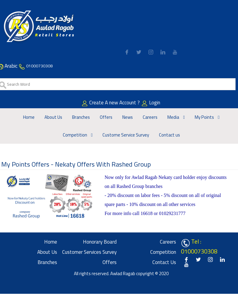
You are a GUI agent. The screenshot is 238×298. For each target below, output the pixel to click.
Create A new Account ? (119, 102)
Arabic (11, 66)
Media (173, 117)
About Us (53, 117)
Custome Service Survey (125, 135)
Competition (75, 135)
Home (29, 117)
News (127, 117)
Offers (106, 117)
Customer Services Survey (89, 252)
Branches (81, 117)
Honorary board (100, 242)
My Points (205, 117)
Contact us (169, 135)
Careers (150, 117)
